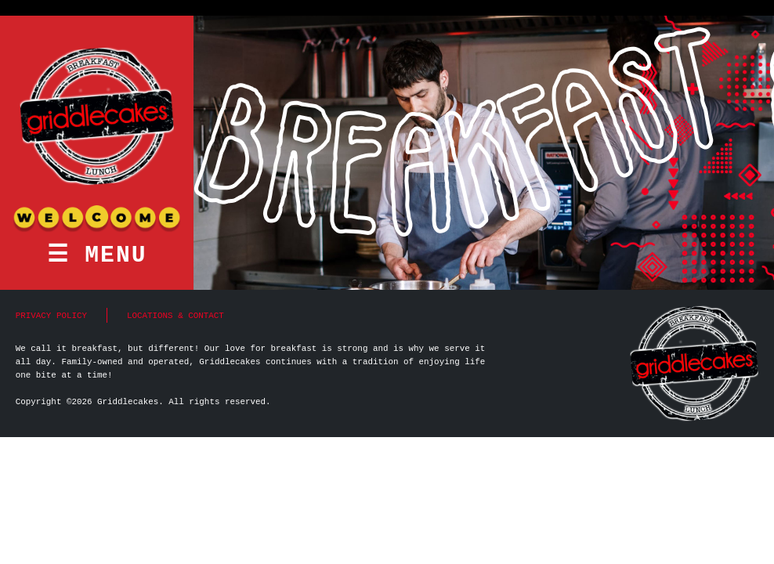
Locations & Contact (175, 315)
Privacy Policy (51, 315)
